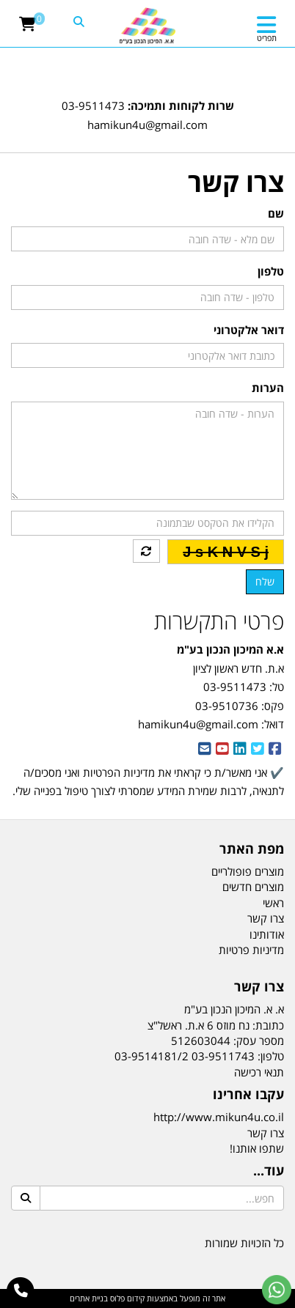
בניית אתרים (89, 1298)
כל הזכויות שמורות (244, 1242)
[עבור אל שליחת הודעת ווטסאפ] (276, 1289)
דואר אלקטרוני (249, 329)
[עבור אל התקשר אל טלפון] (21, 1291)
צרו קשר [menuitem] (265, 918)
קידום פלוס (126, 1298)
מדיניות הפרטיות (119, 772)
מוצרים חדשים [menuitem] (253, 886)
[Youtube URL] (222, 749)
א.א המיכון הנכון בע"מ (230, 649)
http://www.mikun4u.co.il (218, 1116)
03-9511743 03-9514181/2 (184, 1056)
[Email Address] (204, 749)
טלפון (271, 271)
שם (276, 213)
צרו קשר (265, 1133)
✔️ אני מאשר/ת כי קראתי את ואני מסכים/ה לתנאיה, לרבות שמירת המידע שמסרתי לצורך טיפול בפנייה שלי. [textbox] (148, 791)
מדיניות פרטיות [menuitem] (251, 949)
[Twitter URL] (257, 749)
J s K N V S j (226, 552)
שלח (264, 581)
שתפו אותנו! (257, 1148)
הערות (268, 387)
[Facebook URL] (275, 749)
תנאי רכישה (259, 1072)
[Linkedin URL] (240, 749)
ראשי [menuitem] (273, 902)
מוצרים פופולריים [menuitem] (247, 871)
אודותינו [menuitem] (267, 934)
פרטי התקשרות (219, 621)
